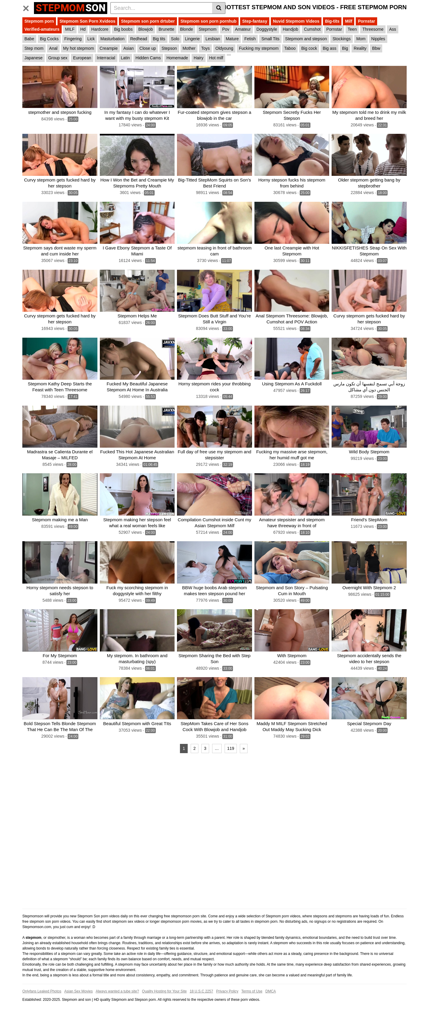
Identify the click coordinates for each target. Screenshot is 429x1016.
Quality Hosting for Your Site (164, 991)
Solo (175, 38)
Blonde (186, 29)
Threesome (372, 29)
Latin (125, 57)
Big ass (329, 48)
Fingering (73, 38)
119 (230, 748)
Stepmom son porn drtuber (148, 21)
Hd (83, 29)
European (82, 57)
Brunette (166, 29)
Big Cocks (49, 38)
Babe (29, 38)
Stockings (341, 38)
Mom (361, 38)
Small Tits (270, 38)
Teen (352, 29)
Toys (205, 48)
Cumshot (312, 29)
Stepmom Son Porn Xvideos (87, 21)
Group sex (58, 57)
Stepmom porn (39, 21)
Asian (128, 48)
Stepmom (208, 29)
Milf (348, 21)
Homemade (177, 57)
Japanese (33, 57)
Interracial (106, 57)
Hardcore (99, 29)
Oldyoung (224, 48)
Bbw (376, 48)
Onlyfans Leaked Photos (41, 991)
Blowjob (145, 29)
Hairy (198, 57)
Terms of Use (251, 991)
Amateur (243, 29)
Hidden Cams (148, 57)
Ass (392, 29)
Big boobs (123, 29)
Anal (53, 48)
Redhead (138, 38)
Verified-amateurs (42, 29)
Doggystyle (267, 29)
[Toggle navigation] (28, 7)
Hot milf (216, 57)
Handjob (290, 29)
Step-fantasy (254, 21)
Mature (232, 38)
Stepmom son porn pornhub (209, 21)
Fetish (250, 38)
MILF (70, 29)
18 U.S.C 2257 (201, 991)
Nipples (378, 38)
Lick (91, 38)
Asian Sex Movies (78, 991)
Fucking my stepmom (259, 48)
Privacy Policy (227, 991)
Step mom (33, 48)
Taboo (290, 48)
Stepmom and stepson (306, 38)
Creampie (109, 48)
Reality (360, 48)
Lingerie (192, 38)
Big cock (309, 48)
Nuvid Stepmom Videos (296, 21)
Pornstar (366, 21)
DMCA (270, 991)
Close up (147, 48)
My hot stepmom (78, 48)
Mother (189, 48)
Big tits (159, 38)
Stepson (169, 48)
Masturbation (112, 38)
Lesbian (213, 38)
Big (345, 48)
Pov (225, 29)
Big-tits (332, 21)
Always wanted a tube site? (117, 991)
